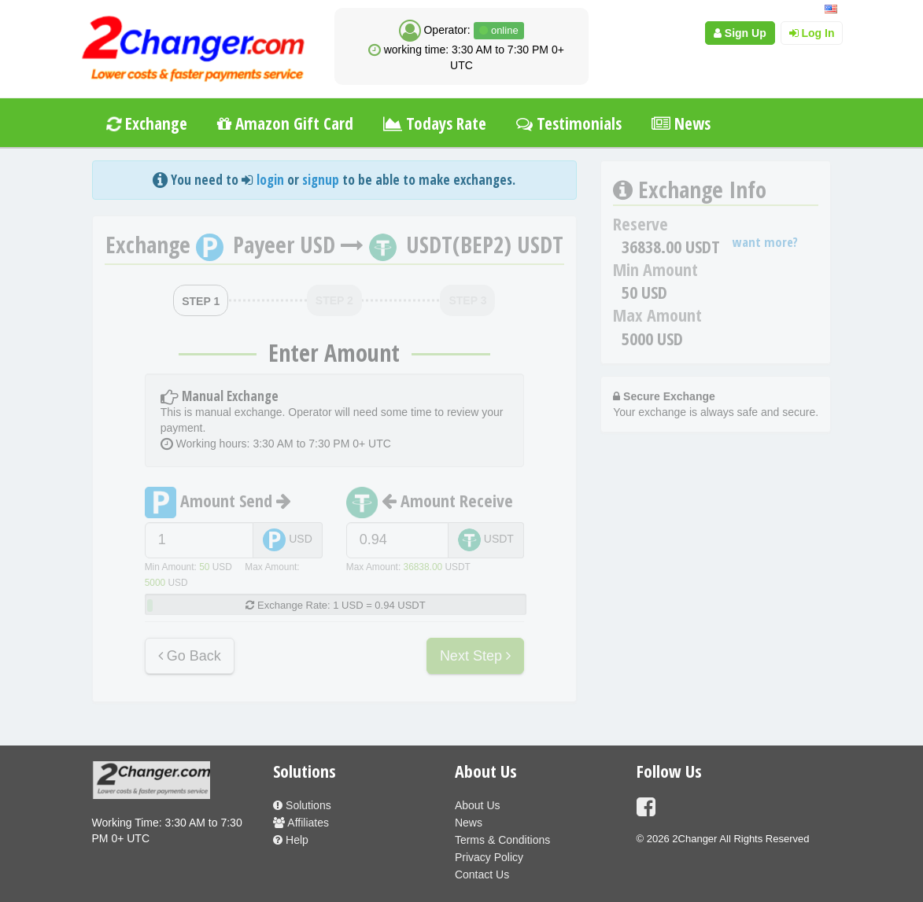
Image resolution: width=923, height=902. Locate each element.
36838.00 (423, 566)
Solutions (301, 805)
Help (290, 840)
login (270, 180)
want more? (765, 242)
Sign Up (740, 33)
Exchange (145, 123)
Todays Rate (434, 123)
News (681, 123)
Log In (812, 33)
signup (320, 180)
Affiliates (301, 822)
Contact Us (482, 874)
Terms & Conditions (502, 840)
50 (204, 566)
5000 (155, 582)
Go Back (189, 656)
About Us (477, 805)
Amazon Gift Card (285, 123)
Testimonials (569, 123)
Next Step (475, 656)
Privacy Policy (489, 857)
